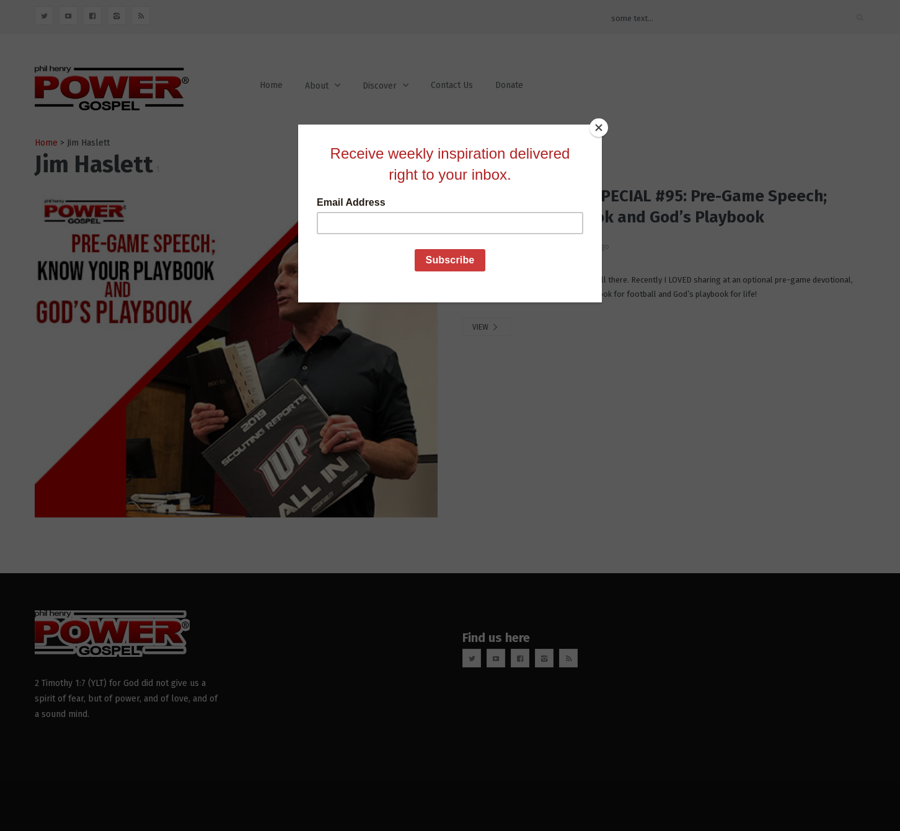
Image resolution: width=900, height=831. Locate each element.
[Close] (598, 127)
